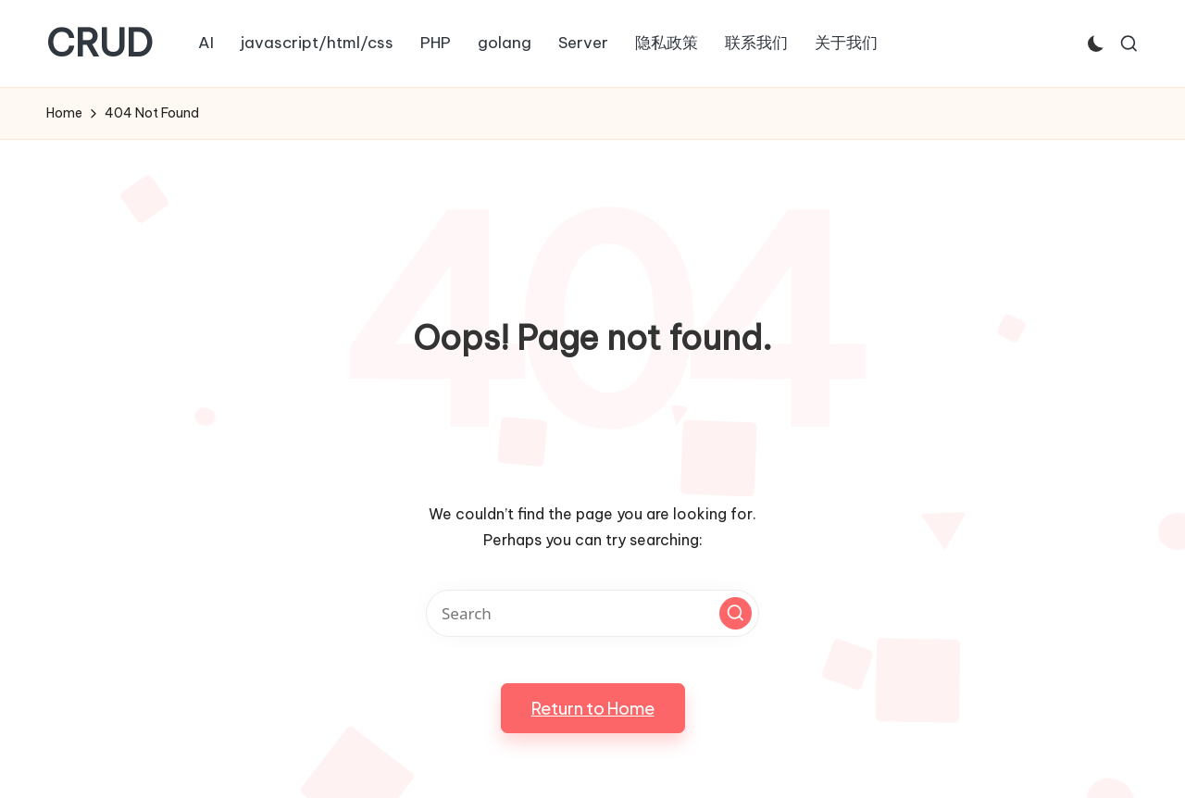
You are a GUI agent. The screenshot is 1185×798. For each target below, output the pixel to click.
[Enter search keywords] (592, 613)
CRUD (99, 43)
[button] (735, 613)
